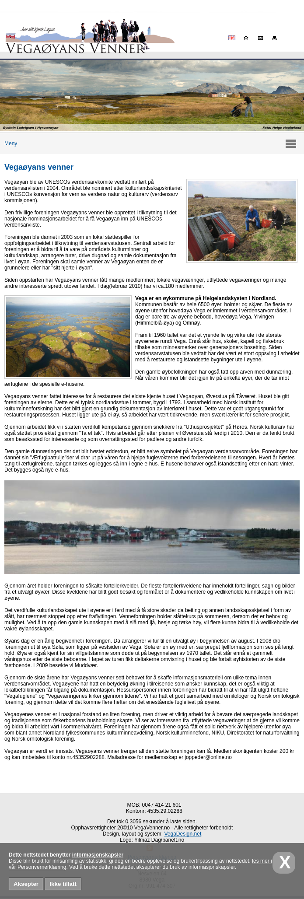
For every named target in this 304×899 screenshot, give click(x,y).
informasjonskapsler (97, 855)
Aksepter (26, 884)
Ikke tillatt (62, 884)
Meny (8, 143)
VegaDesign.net (183, 834)
